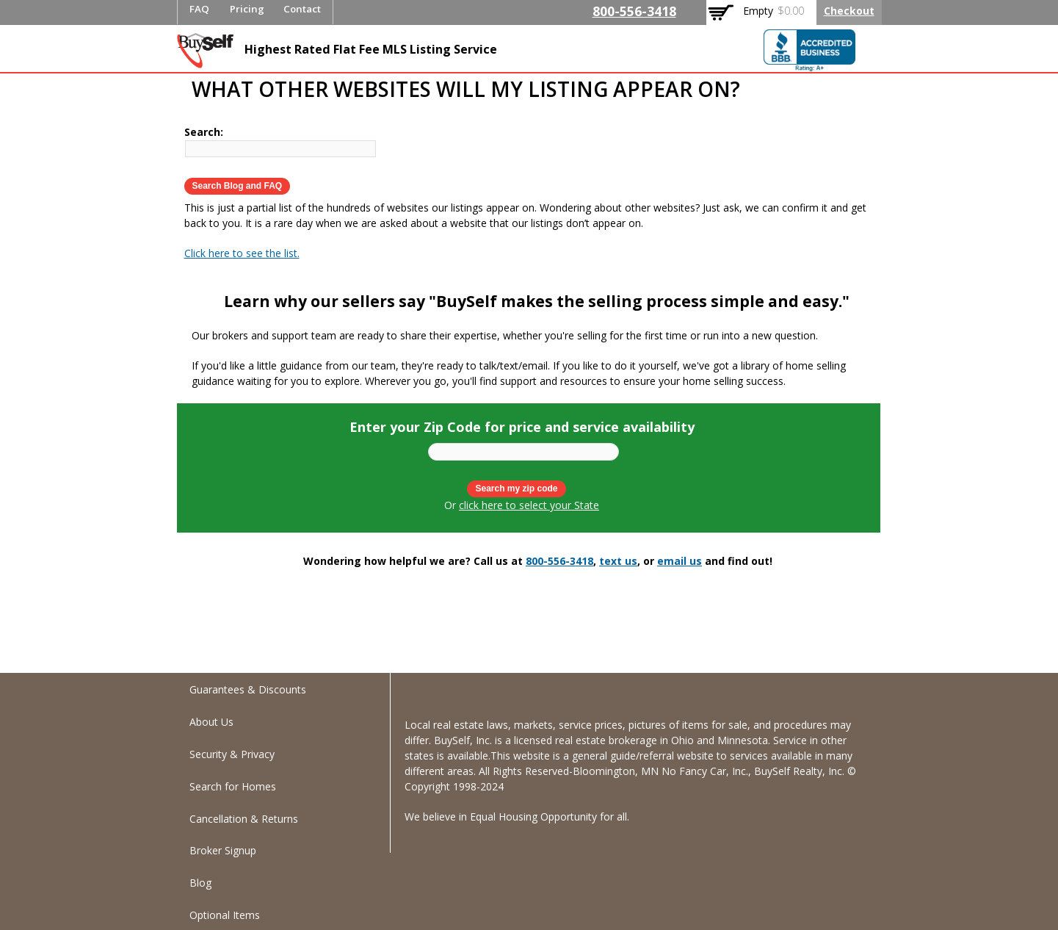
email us (679, 561)
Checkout (849, 11)
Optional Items (224, 915)
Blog (200, 883)
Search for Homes (232, 786)
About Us (211, 722)
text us (618, 561)
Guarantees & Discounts (247, 689)
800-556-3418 (634, 11)
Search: (203, 132)
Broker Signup (222, 850)
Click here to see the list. (242, 253)
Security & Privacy (232, 754)
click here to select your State (529, 505)
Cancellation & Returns (243, 819)
